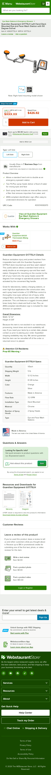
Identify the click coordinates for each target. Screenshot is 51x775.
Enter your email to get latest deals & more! (24, 611)
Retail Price (32, 110)
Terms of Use (18, 475)
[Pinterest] (32, 673)
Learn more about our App (21, 647)
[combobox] (25, 10)
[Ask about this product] (25, 463)
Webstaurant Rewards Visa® (23, 134)
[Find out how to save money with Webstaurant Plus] (2, 234)
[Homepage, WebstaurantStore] (25, 3)
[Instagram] (3, 673)
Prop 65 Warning (11, 351)
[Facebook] (18, 673)
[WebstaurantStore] (25, 657)
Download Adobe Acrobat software (15, 515)
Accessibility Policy (25, 754)
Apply (45, 134)
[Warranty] (9, 500)
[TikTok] (25, 673)
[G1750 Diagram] (25, 500)
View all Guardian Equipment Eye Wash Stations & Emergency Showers (33, 216)
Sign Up (43, 617)
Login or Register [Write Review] (25, 588)
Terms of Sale (25, 741)
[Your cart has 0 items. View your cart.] (45, 4)
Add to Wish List (26, 142)
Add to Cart (11, 247)
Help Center (25, 712)
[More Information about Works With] (17, 226)
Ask (42, 463)
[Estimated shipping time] (44, 169)
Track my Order (25, 720)
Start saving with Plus (19, 633)
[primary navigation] (7, 4)
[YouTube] (10, 673)
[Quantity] (6, 122)
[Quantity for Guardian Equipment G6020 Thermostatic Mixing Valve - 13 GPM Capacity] (4, 246)
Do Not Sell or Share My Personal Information (26, 758)
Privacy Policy (32, 475)
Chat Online (12, 728)
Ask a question (21, 34)
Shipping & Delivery (34, 728)
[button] (21, 89)
